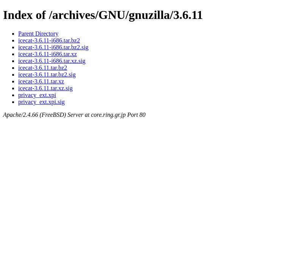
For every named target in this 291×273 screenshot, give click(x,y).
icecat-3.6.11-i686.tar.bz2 (49, 40)
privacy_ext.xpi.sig (41, 102)
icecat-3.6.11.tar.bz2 (42, 67)
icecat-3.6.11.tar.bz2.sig (47, 74)
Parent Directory (38, 33)
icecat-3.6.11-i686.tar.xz (47, 54)
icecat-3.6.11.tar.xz (41, 81)
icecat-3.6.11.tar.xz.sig (45, 88)
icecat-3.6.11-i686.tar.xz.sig (52, 61)
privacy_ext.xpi (37, 95)
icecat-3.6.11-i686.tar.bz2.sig (53, 47)
